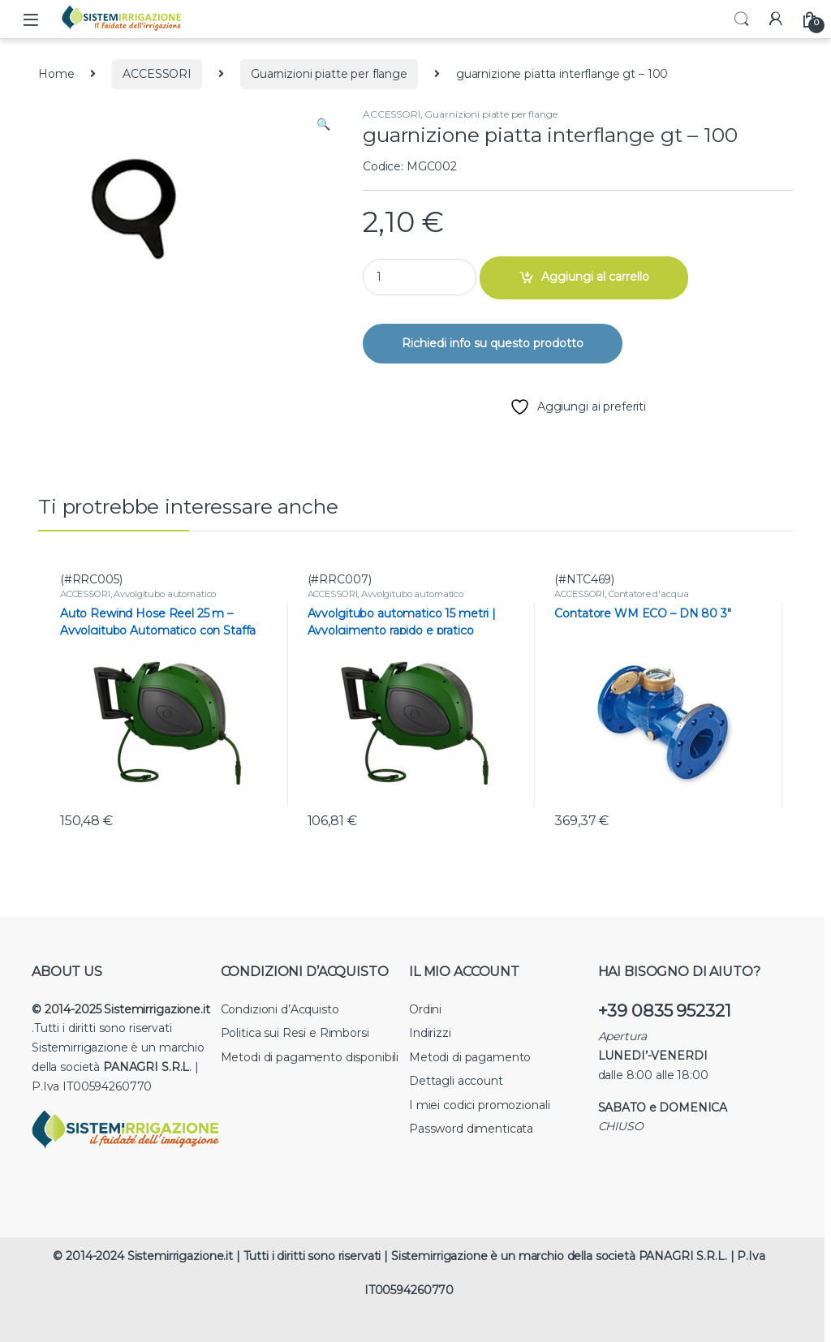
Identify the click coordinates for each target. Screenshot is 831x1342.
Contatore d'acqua (649, 594)
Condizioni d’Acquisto (280, 1009)
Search (742, 19)
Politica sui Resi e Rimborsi (295, 1033)
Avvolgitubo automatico (165, 594)
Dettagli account (456, 1080)
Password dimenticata (471, 1128)
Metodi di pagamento (470, 1057)
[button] (323, 125)
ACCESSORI (157, 74)
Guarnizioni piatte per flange (329, 74)
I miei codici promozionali (479, 1105)
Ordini (425, 1009)
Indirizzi (430, 1033)
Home (56, 74)
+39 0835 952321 (664, 1010)
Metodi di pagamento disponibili (310, 1057)
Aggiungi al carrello (595, 276)
